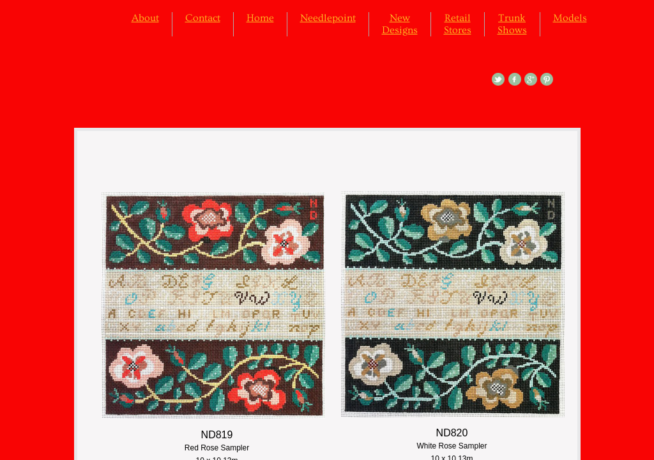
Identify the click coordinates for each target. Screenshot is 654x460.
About (145, 18)
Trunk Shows (512, 24)
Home (260, 18)
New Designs (400, 24)
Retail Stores (457, 24)
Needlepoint (328, 18)
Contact (202, 18)
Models (570, 18)
